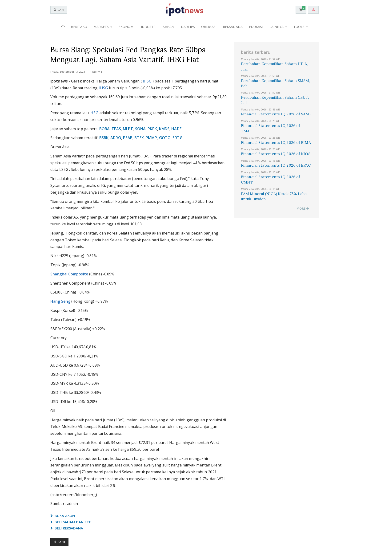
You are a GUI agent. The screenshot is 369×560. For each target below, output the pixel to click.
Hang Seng (60, 301)
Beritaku (79, 26)
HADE (176, 128)
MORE (303, 208)
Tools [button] (300, 26)
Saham (169, 26)
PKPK (152, 128)
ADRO (115, 137)
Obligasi (209, 26)
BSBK (103, 137)
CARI (58, 10)
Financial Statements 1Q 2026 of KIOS (275, 153)
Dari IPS (188, 26)
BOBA (104, 128)
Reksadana (233, 26)
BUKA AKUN (62, 515)
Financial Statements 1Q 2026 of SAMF (276, 114)
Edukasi (256, 26)
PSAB (127, 137)
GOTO (165, 137)
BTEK (139, 137)
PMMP (151, 137)
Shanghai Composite (69, 274)
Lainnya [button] (278, 26)
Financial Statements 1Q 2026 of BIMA (276, 142)
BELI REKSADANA (66, 528)
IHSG (147, 81)
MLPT (128, 128)
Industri (149, 26)
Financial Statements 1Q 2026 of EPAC (276, 165)
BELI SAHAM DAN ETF (70, 522)
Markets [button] (102, 26)
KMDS (164, 128)
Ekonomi (127, 26)
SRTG (177, 137)
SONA (140, 128)
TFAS (116, 128)
